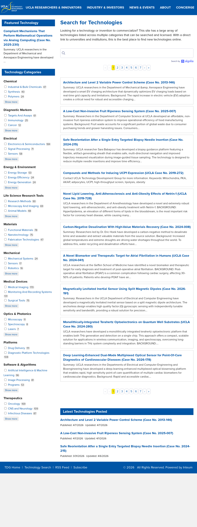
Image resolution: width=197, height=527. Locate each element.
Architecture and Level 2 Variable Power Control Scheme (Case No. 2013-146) (119, 82)
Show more (11, 101)
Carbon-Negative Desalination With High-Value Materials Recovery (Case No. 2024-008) (127, 227)
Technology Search (37, 467)
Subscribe (80, 467)
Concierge (185, 7)
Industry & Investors (105, 7)
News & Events (142, 7)
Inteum (188, 467)
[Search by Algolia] (182, 61)
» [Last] (148, 67)
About (165, 7)
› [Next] (144, 67)
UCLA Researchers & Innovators (54, 7)
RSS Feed (62, 467)
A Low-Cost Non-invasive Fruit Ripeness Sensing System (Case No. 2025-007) (119, 111)
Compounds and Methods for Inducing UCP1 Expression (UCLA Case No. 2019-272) (123, 173)
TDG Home (12, 467)
